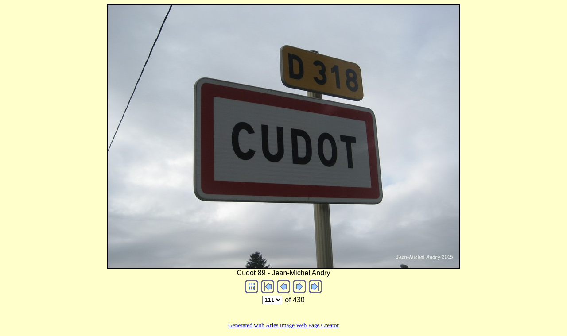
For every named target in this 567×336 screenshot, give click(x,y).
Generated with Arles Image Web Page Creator (283, 325)
